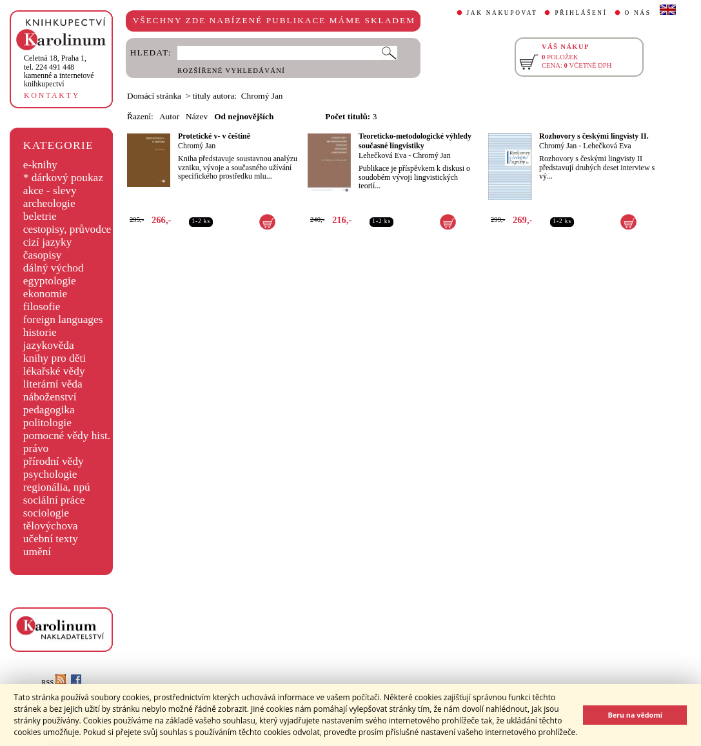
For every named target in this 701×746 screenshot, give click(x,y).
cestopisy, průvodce (67, 229)
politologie (47, 423)
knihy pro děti (54, 358)
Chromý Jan (196, 145)
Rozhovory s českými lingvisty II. (594, 136)
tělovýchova (50, 526)
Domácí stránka (154, 96)
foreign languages (63, 319)
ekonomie (45, 294)
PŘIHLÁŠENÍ (581, 13)
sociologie (46, 513)
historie (40, 332)
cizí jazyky (47, 242)
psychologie (50, 474)
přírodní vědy (53, 461)
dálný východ (53, 268)
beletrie (40, 216)
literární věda (53, 384)
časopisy (42, 255)
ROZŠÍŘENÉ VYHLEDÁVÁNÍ (231, 70)
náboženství (50, 397)
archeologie (49, 203)
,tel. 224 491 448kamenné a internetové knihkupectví (59, 71)
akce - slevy (50, 190)
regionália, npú (56, 487)
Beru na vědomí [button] (634, 715)
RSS (53, 682)
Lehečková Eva (382, 155)
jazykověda (48, 345)
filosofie (42, 306)
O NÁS (638, 13)
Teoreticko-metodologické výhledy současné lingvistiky (415, 141)
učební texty (50, 539)
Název (197, 116)
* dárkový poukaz (63, 178)
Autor (169, 116)
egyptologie (49, 281)
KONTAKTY (52, 95)
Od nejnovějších (243, 116)
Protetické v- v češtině (214, 136)
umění (37, 551)
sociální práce (54, 500)
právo (35, 448)
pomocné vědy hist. (66, 435)
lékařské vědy (54, 371)
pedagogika (49, 410)
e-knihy (40, 165)
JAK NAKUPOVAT (502, 13)
